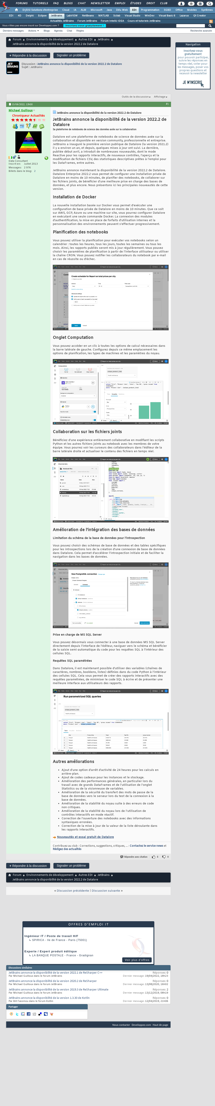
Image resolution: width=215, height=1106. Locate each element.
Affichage (159, 96)
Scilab (116, 15)
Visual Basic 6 (167, 15)
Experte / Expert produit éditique (50, 951)
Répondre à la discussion (28, 55)
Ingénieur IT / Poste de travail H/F (51, 936)
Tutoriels (40, 3)
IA (75, 10)
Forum (17, 39)
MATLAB (103, 15)
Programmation (150, 10)
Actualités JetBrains (62, 21)
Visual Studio (132, 15)
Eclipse (42, 15)
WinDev (149, 15)
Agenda (58, 30)
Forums (21, 3)
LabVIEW (72, 15)
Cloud (65, 10)
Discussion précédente (73, 891)
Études (135, 3)
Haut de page (160, 1024)
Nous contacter (121, 1024)
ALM (83, 10)
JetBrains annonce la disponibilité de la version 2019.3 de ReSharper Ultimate (58, 990)
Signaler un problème (71, 55)
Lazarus (184, 15)
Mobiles (192, 10)
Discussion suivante (106, 891)
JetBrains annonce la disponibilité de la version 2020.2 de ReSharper (53, 981)
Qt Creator (199, 15)
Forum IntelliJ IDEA (112, 21)
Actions (32, 30)
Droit (150, 3)
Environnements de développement (49, 39)
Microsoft (96, 10)
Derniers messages (13, 30)
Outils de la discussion (135, 96)
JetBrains (56, 15)
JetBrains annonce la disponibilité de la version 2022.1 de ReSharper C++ (55, 973)
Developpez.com (141, 1024)
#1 (167, 103)
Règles (80, 30)
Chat (81, 3)
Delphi (30, 15)
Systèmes (207, 10)
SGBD (167, 10)
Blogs (68, 3)
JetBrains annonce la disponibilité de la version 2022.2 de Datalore (79, 64)
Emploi (119, 3)
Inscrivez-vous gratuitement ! (85, 25)
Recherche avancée (201, 30)
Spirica (38, 940)
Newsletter (100, 3)
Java (109, 10)
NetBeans (88, 15)
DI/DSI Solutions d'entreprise (40, 10)
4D (19, 15)
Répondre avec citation (134, 856)
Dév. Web (122, 10)
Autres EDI (85, 39)
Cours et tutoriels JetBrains (144, 21)
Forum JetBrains (87, 21)
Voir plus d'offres (137, 960)
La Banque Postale (48, 955)
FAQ (56, 3)
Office (179, 10)
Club (163, 3)
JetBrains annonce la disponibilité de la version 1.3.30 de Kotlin (49, 998)
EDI (134, 10)
